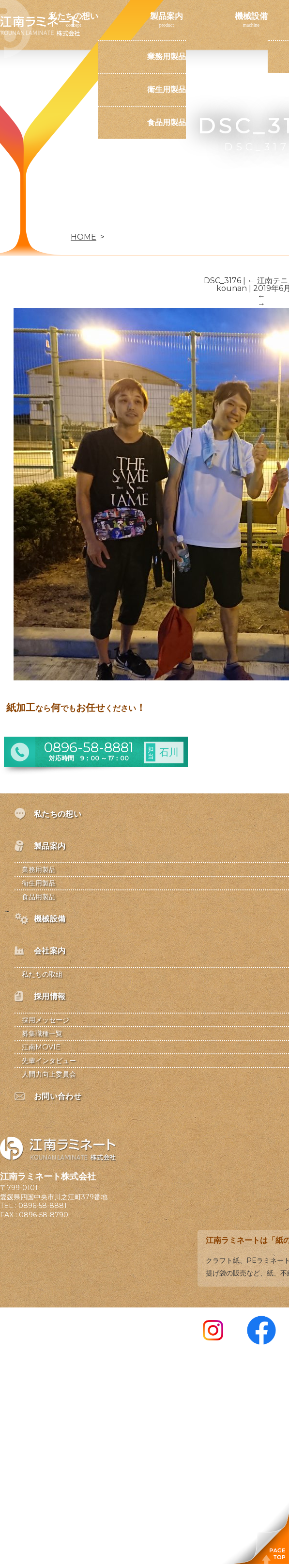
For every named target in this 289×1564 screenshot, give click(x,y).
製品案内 (166, 16)
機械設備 (251, 16)
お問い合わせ (73, 221)
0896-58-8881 (42, 1205)
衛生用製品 (166, 89)
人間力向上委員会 (49, 1074)
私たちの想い (73, 16)
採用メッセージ (45, 1020)
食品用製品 (166, 122)
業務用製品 (166, 56)
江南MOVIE (41, 1047)
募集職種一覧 (42, 1033)
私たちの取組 (42, 974)
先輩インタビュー (49, 1060)
